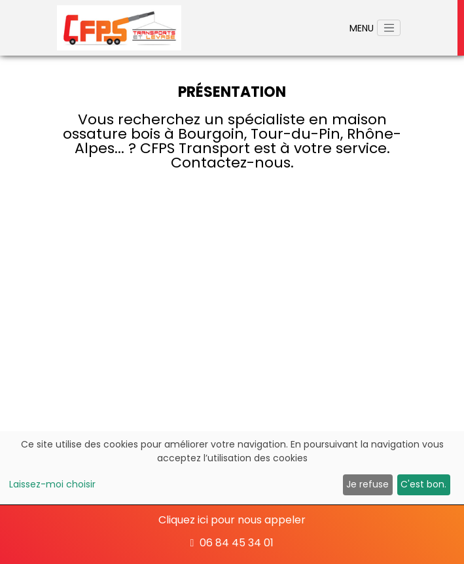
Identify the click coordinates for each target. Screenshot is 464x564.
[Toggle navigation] (389, 28)
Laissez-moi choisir (52, 484)
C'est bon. (423, 484)
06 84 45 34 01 (232, 542)
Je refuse (367, 484)
